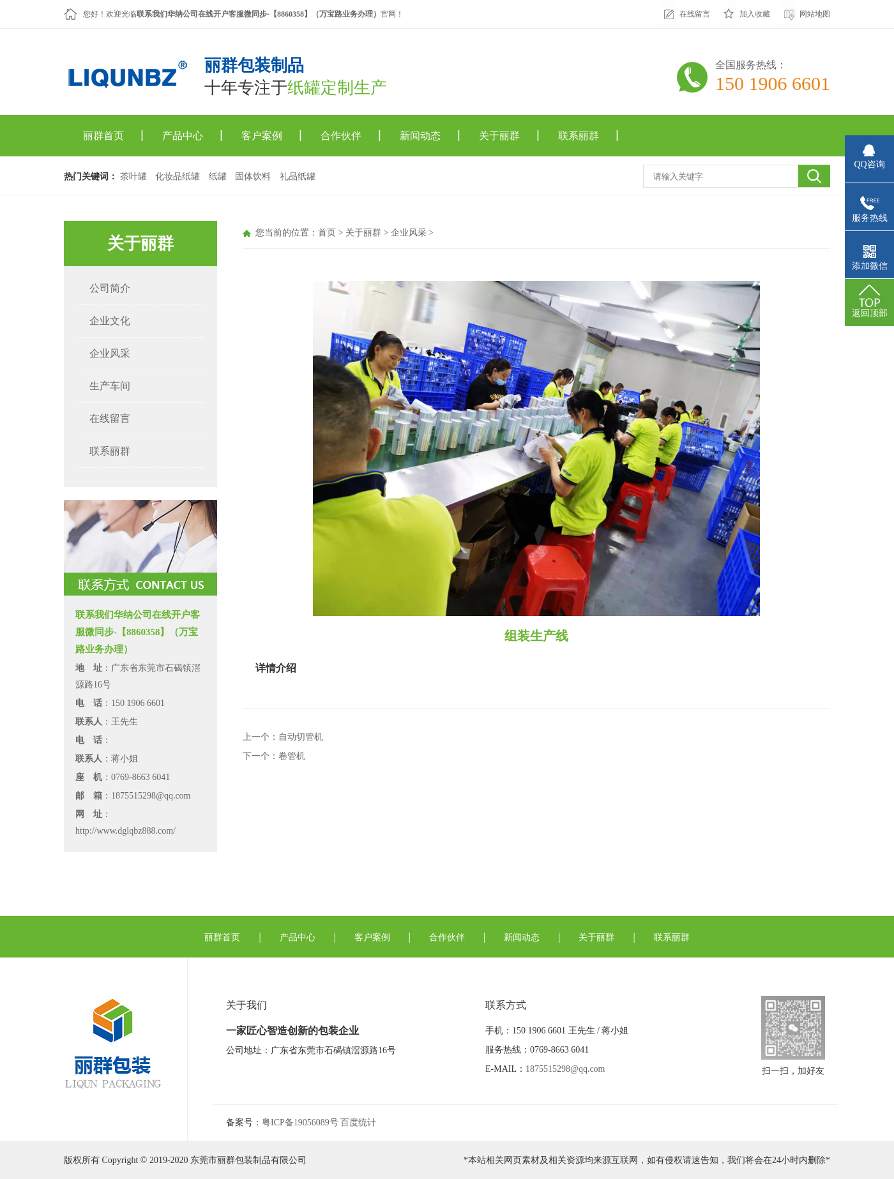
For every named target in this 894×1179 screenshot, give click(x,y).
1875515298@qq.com (565, 1069)
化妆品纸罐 (177, 176)
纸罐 (218, 176)
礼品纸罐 (297, 176)
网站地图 (814, 14)
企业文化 (109, 320)
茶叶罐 (133, 176)
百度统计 (358, 1122)
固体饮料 (253, 176)
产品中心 (182, 135)
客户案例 (261, 135)
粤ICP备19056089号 (300, 1122)
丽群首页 (103, 135)
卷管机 (291, 756)
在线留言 (694, 14)
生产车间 (109, 385)
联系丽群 (578, 135)
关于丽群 (499, 135)
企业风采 (109, 353)
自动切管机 (300, 737)
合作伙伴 (341, 135)
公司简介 (109, 288)
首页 (327, 232)
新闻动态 (420, 135)
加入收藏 (754, 14)
